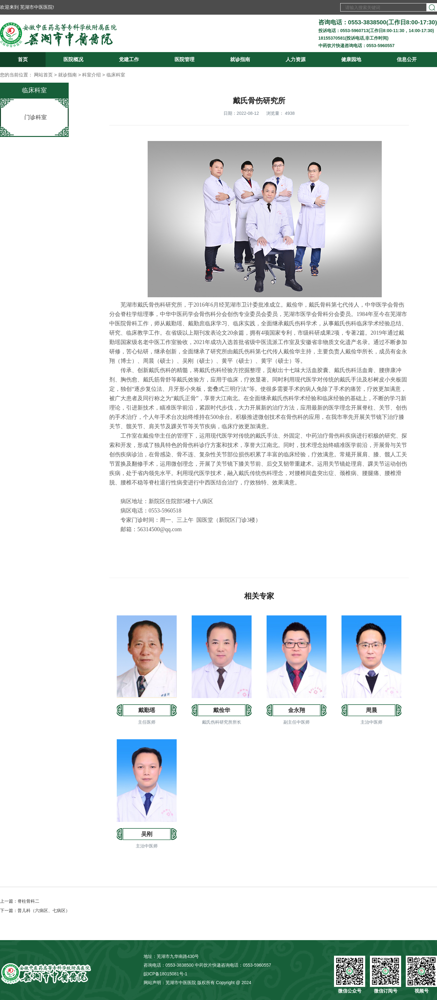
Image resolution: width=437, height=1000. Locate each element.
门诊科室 (35, 117)
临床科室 (115, 74)
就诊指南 (240, 59)
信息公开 (407, 59)
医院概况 (73, 59)
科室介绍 (91, 74)
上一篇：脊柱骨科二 (19, 901)
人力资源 (296, 59)
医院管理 (184, 59)
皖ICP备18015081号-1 (165, 973)
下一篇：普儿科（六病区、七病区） (35, 910)
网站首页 (43, 74)
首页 (23, 59)
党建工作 (129, 59)
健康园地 (351, 59)
